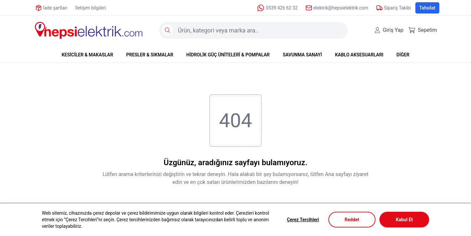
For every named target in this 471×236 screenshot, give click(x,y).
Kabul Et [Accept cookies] (404, 219)
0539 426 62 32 (277, 8)
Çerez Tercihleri (303, 219)
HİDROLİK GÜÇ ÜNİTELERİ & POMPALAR (228, 54)
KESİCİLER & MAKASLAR (87, 54)
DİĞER (402, 54)
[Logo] (88, 30)
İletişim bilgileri (90, 7)
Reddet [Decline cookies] (352, 219)
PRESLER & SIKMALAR (149, 54)
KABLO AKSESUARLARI (359, 54)
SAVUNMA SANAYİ (302, 54)
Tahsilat (427, 7)
